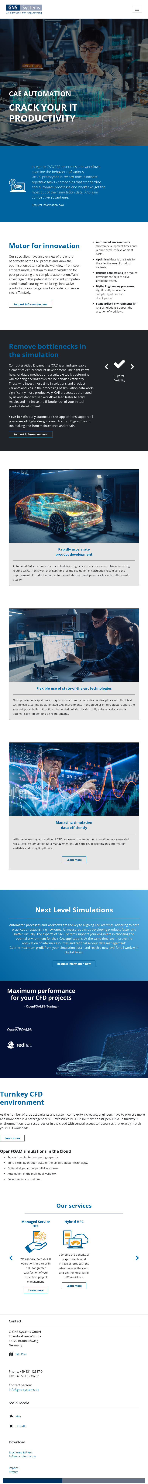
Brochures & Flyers (21, 1452)
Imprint (13, 1468)
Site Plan (21, 1354)
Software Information (22, 1456)
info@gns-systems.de (24, 1390)
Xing (18, 1416)
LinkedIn (21, 1426)
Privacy (13, 1472)
